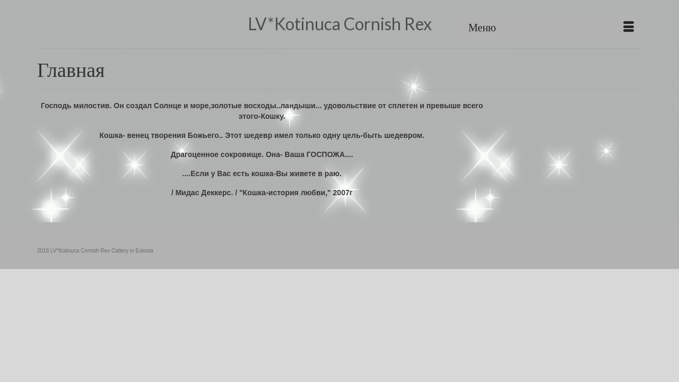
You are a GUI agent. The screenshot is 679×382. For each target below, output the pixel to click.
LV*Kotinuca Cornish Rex (340, 23)
